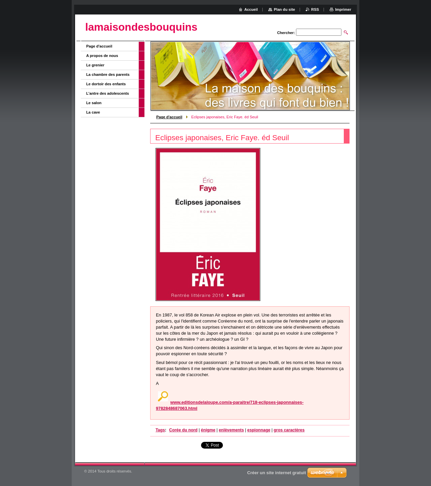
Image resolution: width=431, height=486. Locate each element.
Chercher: (286, 33)
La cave (93, 112)
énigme (208, 430)
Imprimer (343, 9)
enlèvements (231, 430)
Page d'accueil (169, 117)
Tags (160, 430)
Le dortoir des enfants (106, 84)
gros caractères (289, 430)
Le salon (93, 103)
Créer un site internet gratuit (276, 472)
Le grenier (95, 65)
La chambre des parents (108, 74)
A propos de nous (102, 56)
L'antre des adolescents (107, 93)
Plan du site (284, 9)
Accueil (251, 9)
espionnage (258, 430)
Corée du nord (183, 430)
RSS (315, 9)
